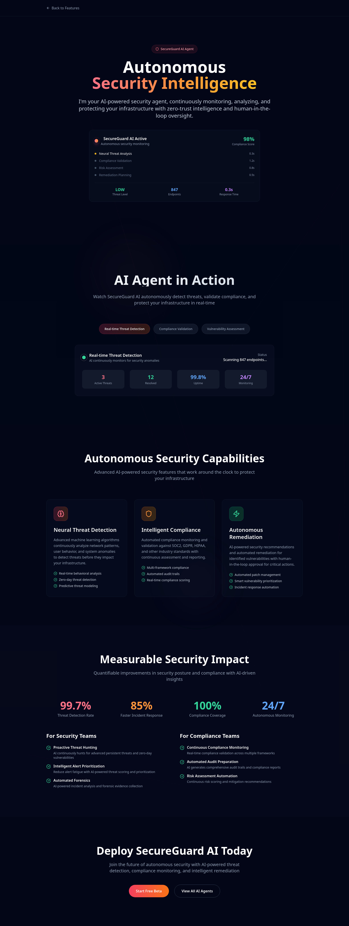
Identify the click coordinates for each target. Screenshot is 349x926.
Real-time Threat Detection (125, 329)
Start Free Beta (149, 891)
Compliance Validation (175, 329)
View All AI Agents (197, 891)
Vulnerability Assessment (226, 329)
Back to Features (62, 8)
